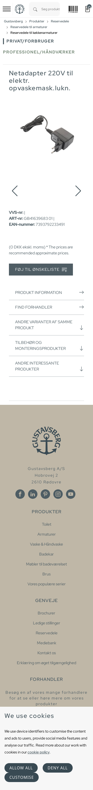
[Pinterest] (45, 494)
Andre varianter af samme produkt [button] (49, 324)
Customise (21, 777)
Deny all (58, 768)
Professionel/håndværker (39, 52)
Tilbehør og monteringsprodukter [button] (49, 345)
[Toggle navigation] (6, 9)
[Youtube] (70, 494)
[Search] (35, 9)
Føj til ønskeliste (41, 270)
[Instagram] (58, 494)
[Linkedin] (32, 494)
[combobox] (50, 9)
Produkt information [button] (49, 292)
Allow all (21, 768)
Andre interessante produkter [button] (49, 366)
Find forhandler (49, 307)
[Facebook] (20, 494)
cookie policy (39, 752)
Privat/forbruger (30, 41)
